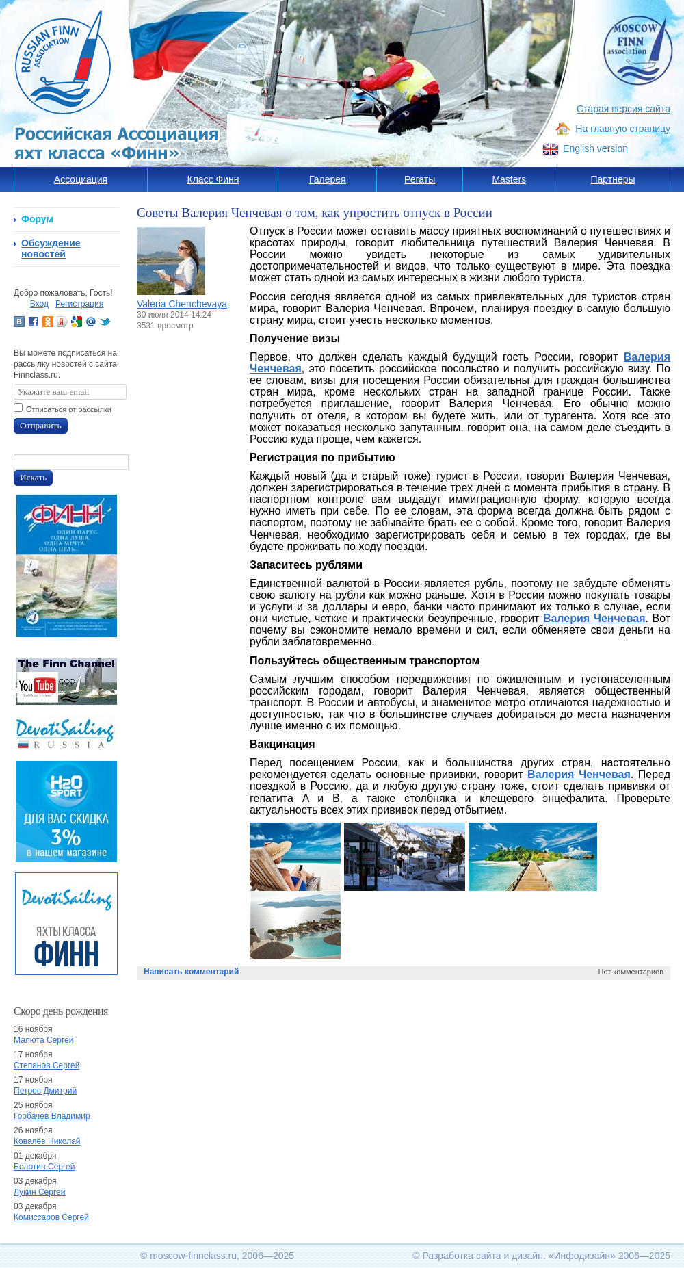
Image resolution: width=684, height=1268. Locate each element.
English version (595, 148)
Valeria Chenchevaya (182, 303)
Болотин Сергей (44, 1167)
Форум (37, 219)
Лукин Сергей (39, 1192)
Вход (39, 304)
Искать (33, 477)
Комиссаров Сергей (51, 1217)
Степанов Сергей (46, 1065)
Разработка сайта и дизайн (482, 1255)
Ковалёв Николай (47, 1141)
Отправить (41, 425)
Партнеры (612, 179)
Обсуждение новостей (51, 248)
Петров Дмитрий (45, 1091)
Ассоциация (80, 179)
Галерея (327, 179)
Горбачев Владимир (52, 1116)
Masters (509, 179)
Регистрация (79, 304)
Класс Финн (213, 179)
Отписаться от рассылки (68, 409)
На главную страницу (622, 128)
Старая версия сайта (623, 108)
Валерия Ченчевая (594, 618)
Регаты (419, 179)
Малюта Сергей (43, 1040)
